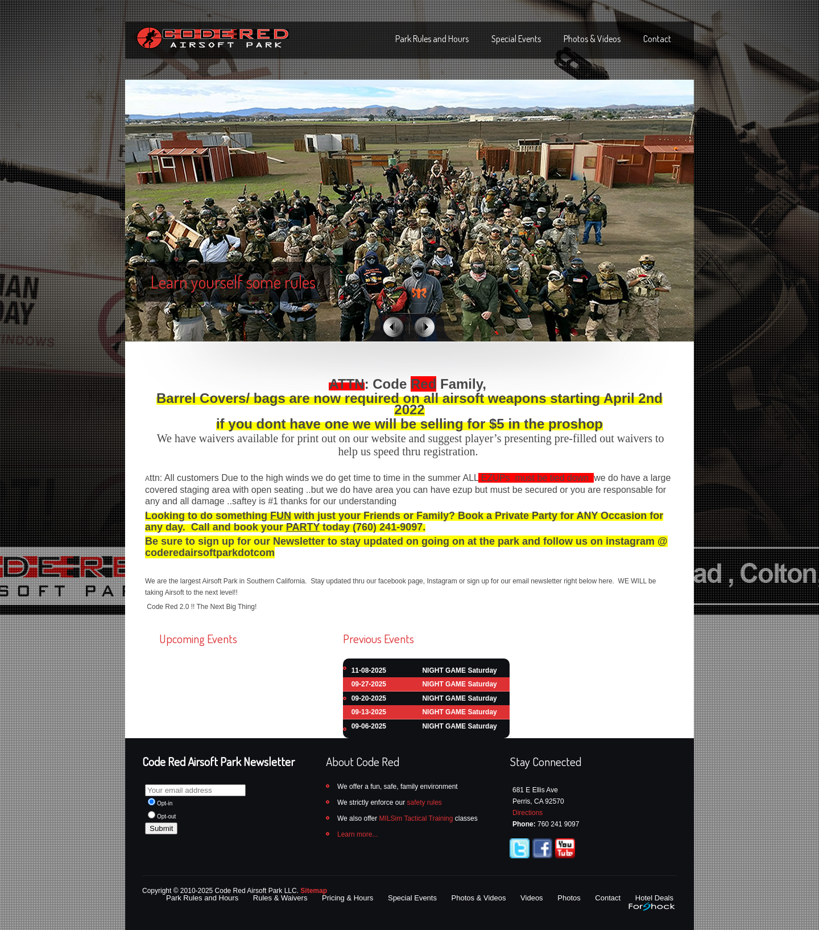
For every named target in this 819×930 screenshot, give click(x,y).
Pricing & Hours (347, 898)
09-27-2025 (368, 684)
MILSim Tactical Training (416, 818)
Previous (393, 327)
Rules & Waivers (280, 898)
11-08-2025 (368, 670)
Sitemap (313, 891)
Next (425, 327)
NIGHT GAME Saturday (459, 670)
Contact (657, 38)
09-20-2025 (368, 698)
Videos (531, 898)
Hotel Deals (654, 898)
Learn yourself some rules (233, 282)
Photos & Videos (592, 38)
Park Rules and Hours (432, 38)
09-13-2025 (368, 712)
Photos (568, 898)
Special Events (516, 38)
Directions (527, 813)
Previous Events (378, 638)
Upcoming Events (198, 638)
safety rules (424, 802)
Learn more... (357, 834)
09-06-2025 (368, 726)
